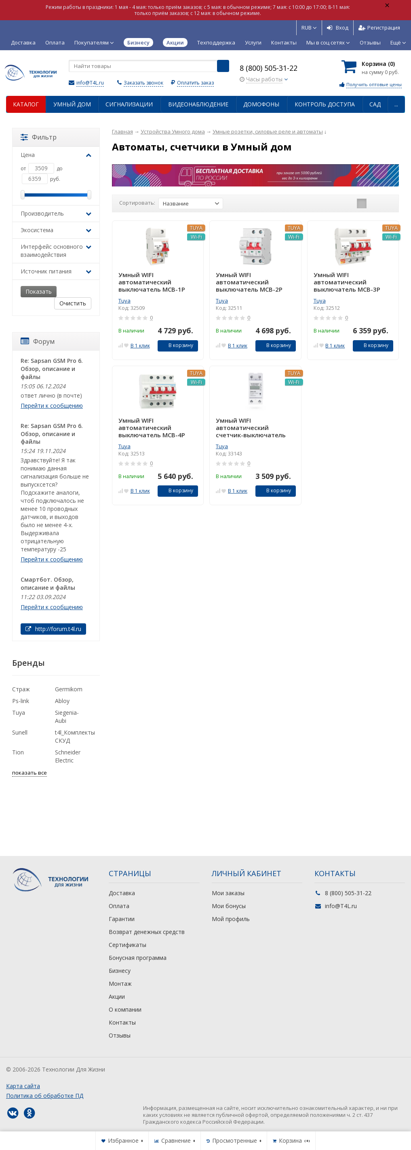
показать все (29, 772)
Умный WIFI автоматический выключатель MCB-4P (151, 427)
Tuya (124, 300)
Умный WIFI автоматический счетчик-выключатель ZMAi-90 (251, 427)
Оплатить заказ (195, 82)
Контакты (284, 42)
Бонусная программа (138, 958)
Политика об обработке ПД (44, 1095)
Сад (375, 104)
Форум (38, 341)
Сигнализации (129, 104)
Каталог (26, 104)
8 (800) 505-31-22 (268, 68)
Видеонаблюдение (198, 104)
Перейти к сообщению (52, 405)
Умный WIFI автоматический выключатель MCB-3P (347, 282)
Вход (337, 27)
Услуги (253, 42)
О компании (125, 1009)
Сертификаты (127, 945)
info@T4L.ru (90, 82)
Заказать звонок (143, 82)
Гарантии (122, 919)
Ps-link (20, 701)
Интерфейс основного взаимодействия (56, 250)
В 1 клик (140, 345)
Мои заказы (228, 893)
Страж (21, 689)
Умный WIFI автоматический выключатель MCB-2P (249, 282)
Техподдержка (216, 42)
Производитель (56, 213)
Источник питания (56, 271)
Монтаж (120, 983)
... (396, 104)
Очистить (72, 303)
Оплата (55, 42)
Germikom (68, 689)
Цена (56, 155)
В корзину (176, 345)
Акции (117, 996)
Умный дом (72, 104)
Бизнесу (120, 970)
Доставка (23, 42)
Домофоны (261, 104)
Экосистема (56, 230)
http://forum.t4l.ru (53, 629)
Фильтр (39, 137)
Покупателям (94, 42)
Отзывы (370, 42)
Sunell (19, 732)
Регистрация (379, 27)
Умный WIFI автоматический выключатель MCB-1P (151, 282)
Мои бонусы (229, 906)
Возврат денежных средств (147, 932)
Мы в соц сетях (328, 42)
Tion (18, 752)
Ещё (398, 42)
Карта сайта (23, 1086)
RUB (309, 27)
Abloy (62, 701)
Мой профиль (231, 919)
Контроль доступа (325, 104)
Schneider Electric (67, 756)
